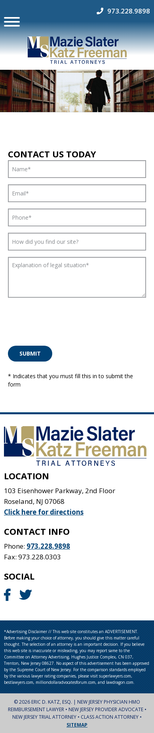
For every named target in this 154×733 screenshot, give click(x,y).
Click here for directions (44, 512)
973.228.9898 (128, 10)
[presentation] (68, 319)
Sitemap (77, 724)
